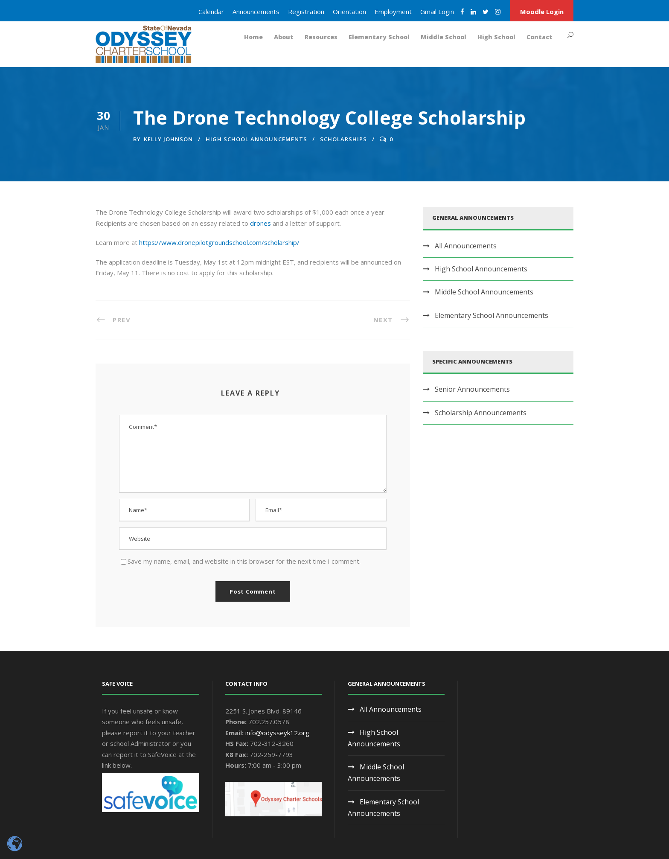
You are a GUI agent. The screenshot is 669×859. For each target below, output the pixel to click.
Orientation (349, 11)
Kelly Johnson (168, 139)
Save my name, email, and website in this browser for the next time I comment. (244, 561)
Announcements (256, 11)
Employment (393, 11)
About (284, 37)
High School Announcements (256, 139)
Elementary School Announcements (491, 315)
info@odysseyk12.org (277, 732)
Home (253, 37)
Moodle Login (542, 11)
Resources (321, 37)
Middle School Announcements (484, 292)
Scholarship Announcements (480, 412)
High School (496, 37)
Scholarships (343, 139)
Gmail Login (437, 11)
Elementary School (379, 37)
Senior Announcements (472, 389)
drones (260, 223)
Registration (306, 11)
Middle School (443, 37)
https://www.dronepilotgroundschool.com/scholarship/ (219, 242)
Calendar (211, 11)
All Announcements (466, 245)
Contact (539, 37)
